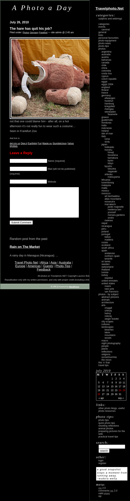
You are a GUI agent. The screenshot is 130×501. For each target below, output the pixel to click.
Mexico (105, 190)
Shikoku (109, 174)
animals (105, 299)
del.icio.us (15, 143)
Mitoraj (108, 316)
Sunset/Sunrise (109, 357)
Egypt (104, 81)
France (104, 92)
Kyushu (108, 166)
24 (120, 390)
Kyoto (110, 160)
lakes (107, 332)
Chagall (108, 308)
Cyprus (104, 76)
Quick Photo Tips (106, 423)
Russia (104, 242)
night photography (110, 343)
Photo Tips (103, 420)
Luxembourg (107, 182)
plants (104, 348)
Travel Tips (103, 365)
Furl (40, 143)
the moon (106, 359)
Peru (103, 228)
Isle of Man (107, 133)
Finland (104, 90)
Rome (107, 139)
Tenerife (109, 258)
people (105, 346)
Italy (103, 136)
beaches (109, 329)
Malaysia (106, 185)
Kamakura (113, 158)
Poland (105, 231)
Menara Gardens (116, 215)
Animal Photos (105, 428)
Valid (104, 493)
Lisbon (108, 237)
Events (101, 26)
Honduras (106, 122)
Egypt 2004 (107, 84)
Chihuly (108, 310)
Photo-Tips (62, 272)
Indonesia (106, 128)
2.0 (102, 488)
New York (109, 289)
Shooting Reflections (108, 425)
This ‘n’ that (104, 362)
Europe (20, 272)
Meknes (109, 220)
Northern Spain (112, 256)
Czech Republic (109, 79)
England (105, 87)
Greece (105, 117)
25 (124, 390)
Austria (105, 57)
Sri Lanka (105, 261)
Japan (104, 144)
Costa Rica (106, 73)
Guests (48, 272)
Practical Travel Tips (108, 436)
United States (108, 283)
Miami (108, 286)
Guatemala (107, 120)
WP (99, 496)
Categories (103, 24)
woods (108, 338)
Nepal (104, 223)
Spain (104, 250)
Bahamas (106, 60)
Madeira (109, 239)
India (104, 125)
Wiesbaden (110, 111)
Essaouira (110, 201)
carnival (105, 29)
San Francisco (112, 291)
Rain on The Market (25, 252)
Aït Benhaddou (112, 196)
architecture (107, 302)
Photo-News (104, 43)
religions (105, 354)
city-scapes (107, 321)
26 (99, 394)
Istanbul (109, 278)
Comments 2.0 (107, 490)
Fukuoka (112, 168)
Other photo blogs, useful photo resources (111, 409)
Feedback (43, 275)
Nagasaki (112, 171)
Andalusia (110, 253)
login (100, 460)
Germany (34, 32)
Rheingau (109, 109)
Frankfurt (43, 32)
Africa (44, 268)
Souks (111, 217)
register (102, 463)
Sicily (107, 141)
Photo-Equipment (107, 40)
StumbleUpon (60, 143)
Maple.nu (47, 143)
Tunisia (104, 272)
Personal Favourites (108, 38)
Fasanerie (112, 114)
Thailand (105, 269)
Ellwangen (110, 98)
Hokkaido (109, 147)
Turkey (104, 275)
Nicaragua (106, 226)
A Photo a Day (42, 8)
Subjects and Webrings (110, 18)
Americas (34, 272)
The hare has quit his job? (31, 29)
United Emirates (109, 280)
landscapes (107, 327)
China (104, 68)
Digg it (24, 143)
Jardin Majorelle (116, 206)
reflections (106, 351)
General (102, 32)
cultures (105, 324)
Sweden (105, 264)
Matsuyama (114, 177)
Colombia (106, 70)
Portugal (105, 234)
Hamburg (109, 103)
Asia (53, 268)
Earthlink (32, 143)
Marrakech (110, 204)
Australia (65, 268)
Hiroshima (113, 155)
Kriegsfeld (110, 106)
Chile (103, 65)
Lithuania (105, 179)
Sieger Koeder (112, 318)
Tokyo (110, 163)
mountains (110, 335)
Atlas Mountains (113, 199)
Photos (26, 32)
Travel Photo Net (26, 268)
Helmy (108, 313)
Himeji (111, 152)
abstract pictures (110, 297)
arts (103, 305)
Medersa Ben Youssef (114, 211)
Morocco (106, 193)
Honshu (108, 150)
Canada (105, 62)
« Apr (101, 398)
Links (100, 35)
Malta (104, 188)
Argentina (106, 51)
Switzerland (107, 267)
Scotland (105, 245)
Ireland (105, 130)
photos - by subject (108, 294)
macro (104, 340)
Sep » (121, 398)
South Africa (107, 248)
